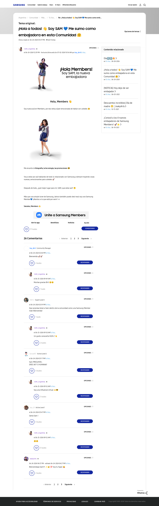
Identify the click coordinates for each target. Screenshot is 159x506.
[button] (94, 48)
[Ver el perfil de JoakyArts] (33, 459)
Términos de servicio (52, 501)
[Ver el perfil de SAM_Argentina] (29, 49)
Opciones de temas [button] (131, 31)
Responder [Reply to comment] (85, 262)
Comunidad (31, 5)
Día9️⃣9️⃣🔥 (109, 58)
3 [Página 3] (78, 239)
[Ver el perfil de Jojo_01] (32, 408)
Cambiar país (99, 501)
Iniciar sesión (132, 5)
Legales (84, 501)
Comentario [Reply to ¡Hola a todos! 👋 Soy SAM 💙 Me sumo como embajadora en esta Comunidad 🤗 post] (90, 228)
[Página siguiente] (86, 238)
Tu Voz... (83, 52)
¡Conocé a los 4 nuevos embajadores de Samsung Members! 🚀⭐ (116, 121)
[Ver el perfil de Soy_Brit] (78, 52)
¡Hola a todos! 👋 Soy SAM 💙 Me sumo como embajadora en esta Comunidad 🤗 (120, 73)
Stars (51, 5)
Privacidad (71, 501)
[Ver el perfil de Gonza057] (33, 354)
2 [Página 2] (74, 239)
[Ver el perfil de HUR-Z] (32, 300)
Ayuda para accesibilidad (26, 501)
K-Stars (57, 5)
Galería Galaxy (42, 5)
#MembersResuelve (69, 5)
